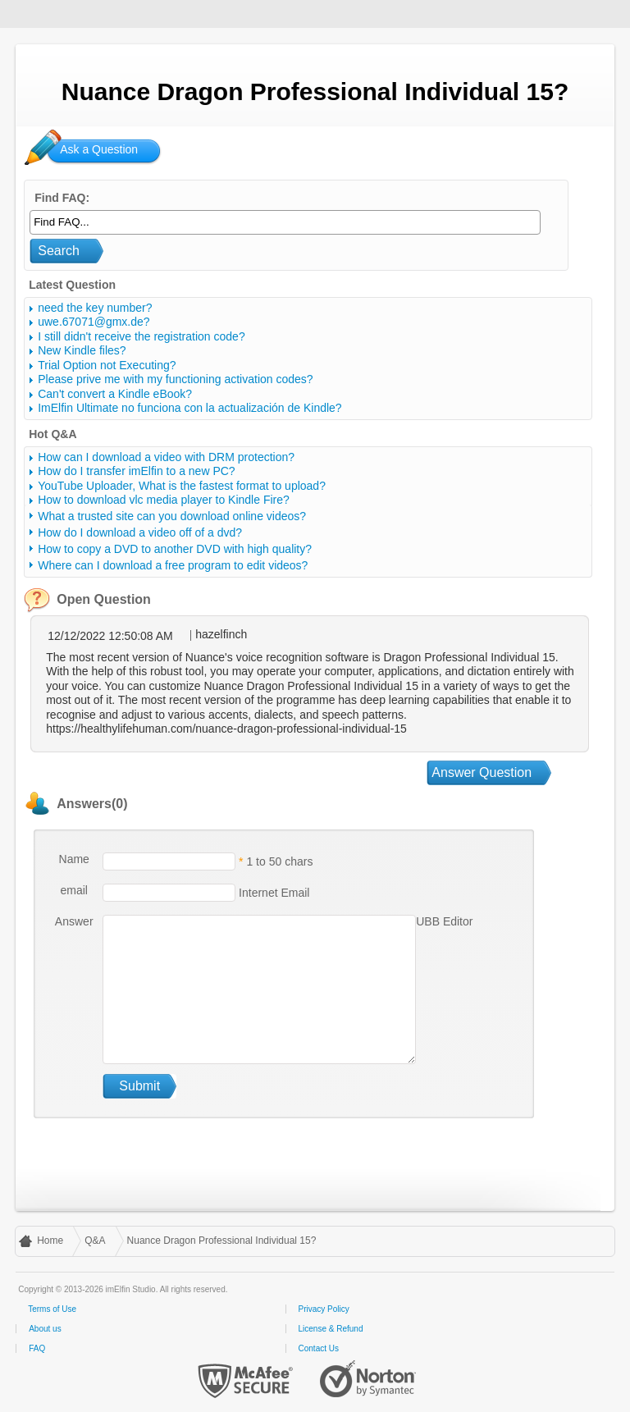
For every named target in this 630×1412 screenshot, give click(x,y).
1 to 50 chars (279, 860)
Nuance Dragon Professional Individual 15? (222, 1240)
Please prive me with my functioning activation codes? (175, 379)
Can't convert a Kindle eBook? (115, 393)
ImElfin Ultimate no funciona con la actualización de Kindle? (189, 407)
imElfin (64, 12)
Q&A (94, 1240)
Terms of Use (52, 1309)
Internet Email (272, 891)
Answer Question (481, 772)
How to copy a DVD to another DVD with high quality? (175, 548)
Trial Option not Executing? (107, 365)
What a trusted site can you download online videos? (172, 516)
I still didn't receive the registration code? (141, 336)
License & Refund (331, 1328)
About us (45, 1328)
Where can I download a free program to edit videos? (173, 565)
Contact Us (319, 1348)
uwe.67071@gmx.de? (93, 321)
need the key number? (95, 307)
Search (59, 251)
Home (50, 1240)
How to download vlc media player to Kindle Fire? (164, 499)
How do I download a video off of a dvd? (140, 532)
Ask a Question (99, 149)
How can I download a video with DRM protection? (166, 457)
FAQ (37, 1348)
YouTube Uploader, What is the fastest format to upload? (182, 485)
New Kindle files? (82, 350)
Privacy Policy (324, 1309)
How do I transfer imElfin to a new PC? (136, 471)
